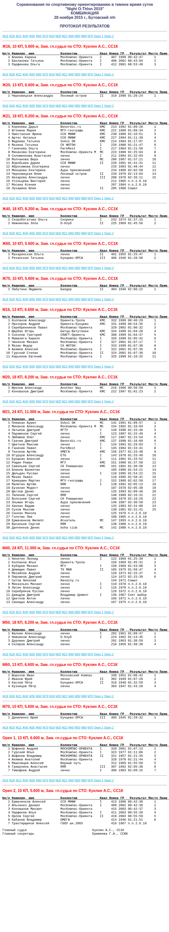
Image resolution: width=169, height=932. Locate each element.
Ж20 (12, 36)
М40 (71, 36)
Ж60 (39, 36)
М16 (51, 36)
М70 (90, 36)
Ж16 (5, 36)
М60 (84, 36)
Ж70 (45, 36)
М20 (58, 36)
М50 (77, 36)
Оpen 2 (109, 36)
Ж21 (19, 36)
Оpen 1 (98, 36)
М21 (64, 36)
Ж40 (25, 36)
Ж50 (32, 36)
